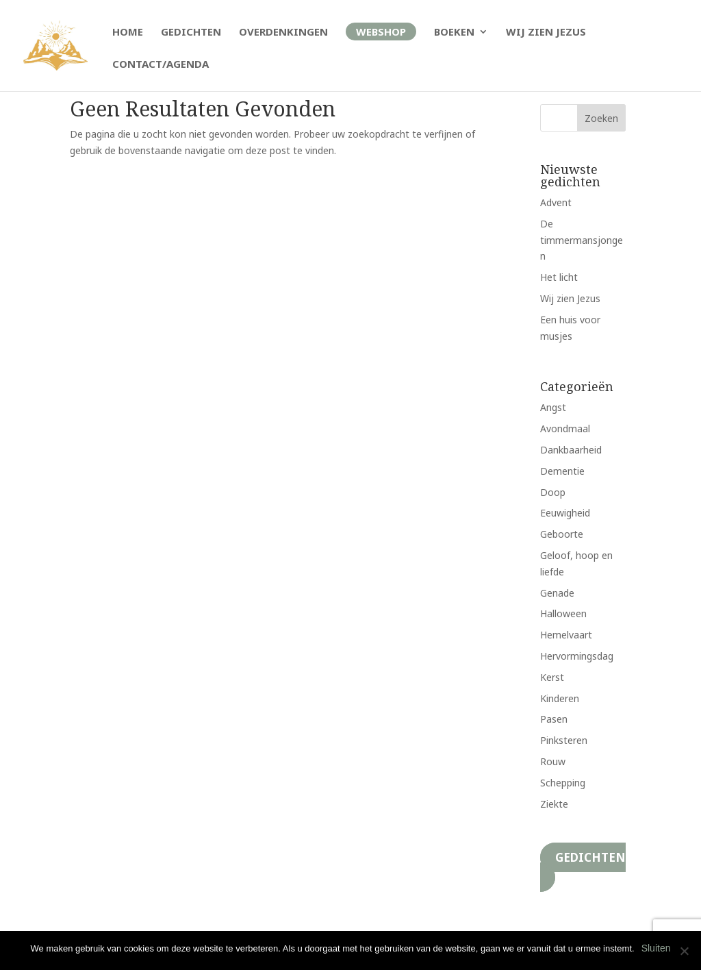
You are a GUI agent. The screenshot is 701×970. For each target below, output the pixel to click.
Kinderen (559, 698)
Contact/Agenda (160, 65)
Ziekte (554, 803)
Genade (557, 592)
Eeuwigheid (565, 512)
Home (127, 32)
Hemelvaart (566, 634)
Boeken (454, 32)
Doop (552, 492)
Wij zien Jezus (546, 32)
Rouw (552, 761)
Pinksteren (563, 740)
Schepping (562, 782)
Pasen (554, 718)
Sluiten (656, 948)
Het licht (559, 277)
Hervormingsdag (576, 655)
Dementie (562, 470)
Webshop (381, 31)
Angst (553, 407)
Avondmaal (565, 428)
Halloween (563, 613)
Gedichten (191, 32)
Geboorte (561, 533)
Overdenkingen (283, 32)
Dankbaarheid (571, 449)
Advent (556, 202)
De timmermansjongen (581, 240)
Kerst (552, 677)
